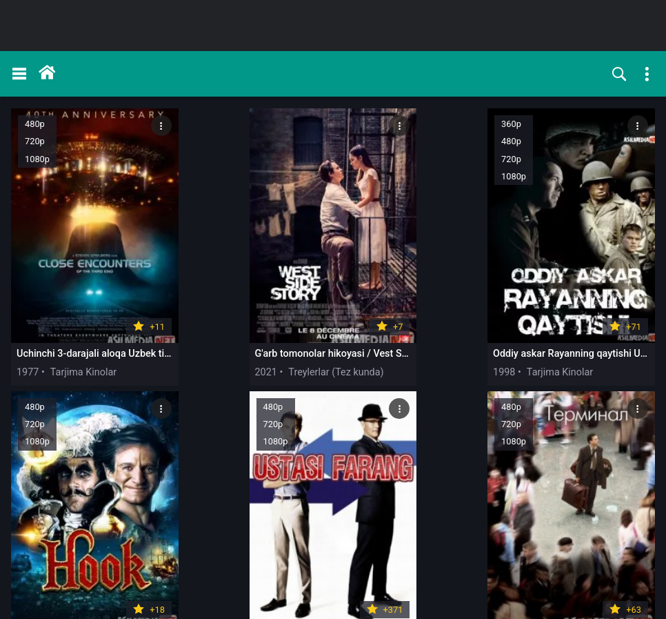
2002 (546, 314)
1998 (287, 314)
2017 (416, 538)
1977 (28, 314)
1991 (416, 314)
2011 (287, 538)
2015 (546, 538)
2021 (157, 314)
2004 (28, 538)
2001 (157, 538)
